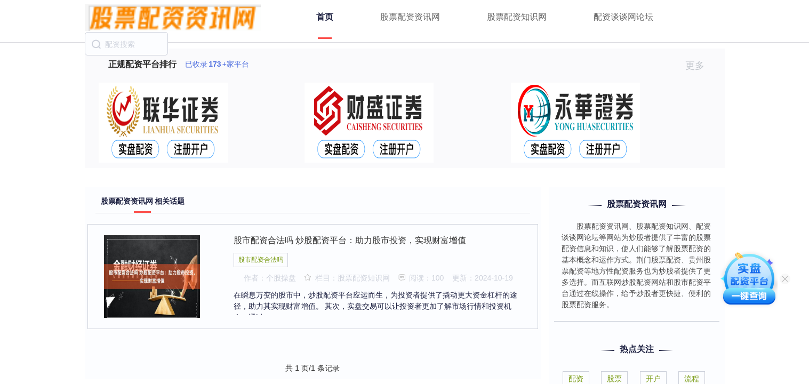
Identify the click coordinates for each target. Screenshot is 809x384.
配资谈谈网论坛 (623, 16)
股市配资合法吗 (260, 259)
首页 (324, 16)
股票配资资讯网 (410, 16)
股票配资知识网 (517, 16)
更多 (699, 65)
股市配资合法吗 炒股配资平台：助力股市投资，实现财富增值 (350, 240)
